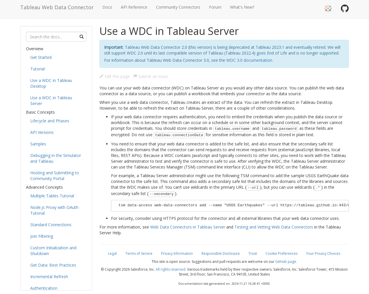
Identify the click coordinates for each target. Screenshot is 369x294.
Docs (107, 7)
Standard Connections (50, 224)
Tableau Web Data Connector (57, 7)
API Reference (134, 7)
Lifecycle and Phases (49, 120)
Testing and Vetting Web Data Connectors (273, 227)
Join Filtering (41, 236)
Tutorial (37, 69)
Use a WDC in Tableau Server (51, 100)
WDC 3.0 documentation (249, 60)
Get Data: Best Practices (53, 265)
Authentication (43, 288)
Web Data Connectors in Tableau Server (187, 227)
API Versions (42, 132)
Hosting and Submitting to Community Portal (54, 175)
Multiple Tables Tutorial (52, 196)
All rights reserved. (171, 269)
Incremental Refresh (49, 276)
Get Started (41, 57)
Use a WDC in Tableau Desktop (51, 83)
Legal (112, 253)
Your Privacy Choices (323, 253)
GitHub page (285, 261)
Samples (38, 144)
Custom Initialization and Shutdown (53, 250)
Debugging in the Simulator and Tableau (55, 158)
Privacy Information (177, 253)
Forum (215, 7)
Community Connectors (178, 7)
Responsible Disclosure (221, 253)
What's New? (242, 7)
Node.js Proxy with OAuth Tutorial (54, 210)
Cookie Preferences (282, 253)
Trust (252, 253)
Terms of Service (139, 253)
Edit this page (114, 76)
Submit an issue (150, 76)
